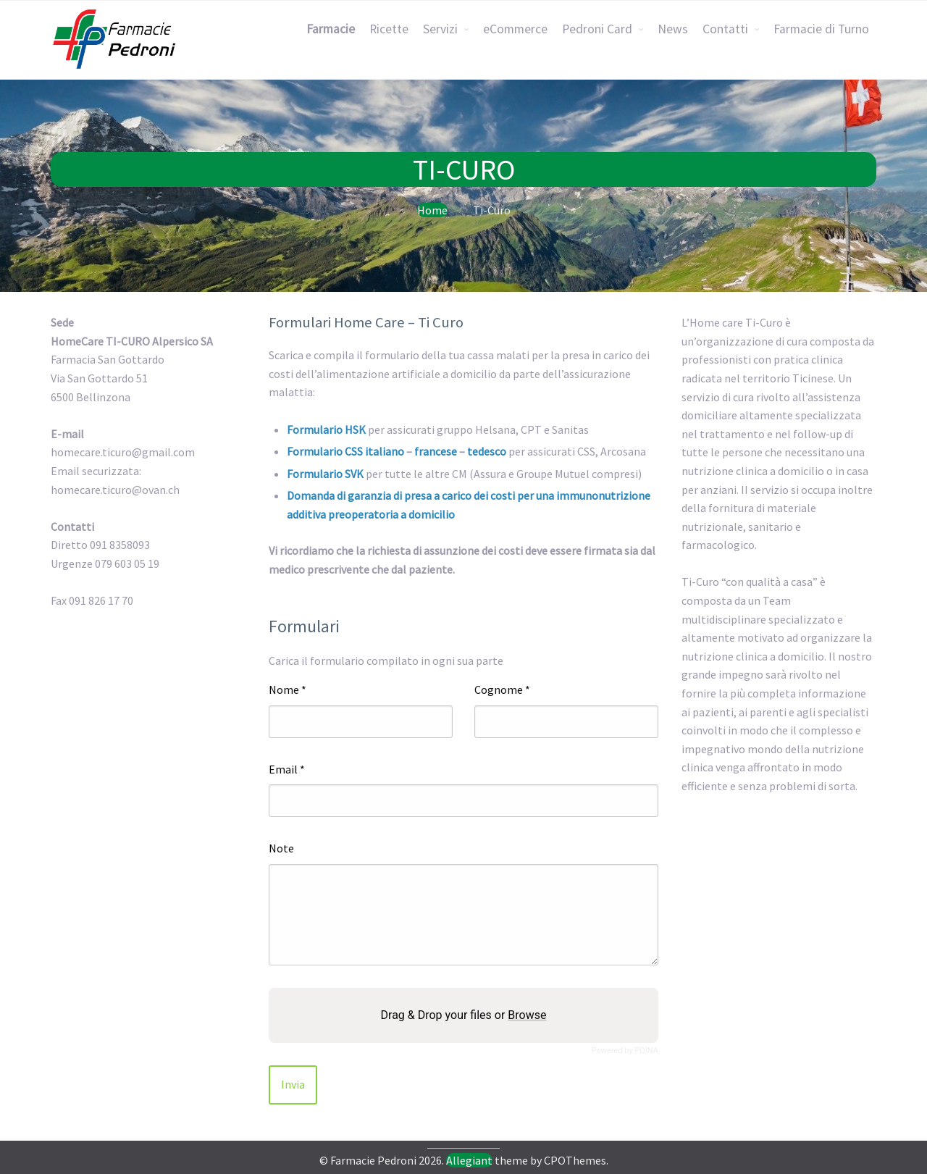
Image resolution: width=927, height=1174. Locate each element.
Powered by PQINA (625, 1050)
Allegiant (469, 1160)
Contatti (725, 29)
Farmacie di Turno (821, 29)
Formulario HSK (326, 429)
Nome (287, 689)
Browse (527, 1015)
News (673, 29)
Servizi (440, 29)
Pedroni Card (597, 29)
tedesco (486, 451)
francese (435, 451)
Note (281, 848)
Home (432, 210)
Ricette (388, 29)
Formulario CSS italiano (345, 451)
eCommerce (515, 29)
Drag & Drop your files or (464, 1015)
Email (287, 769)
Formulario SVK (325, 473)
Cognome (502, 689)
